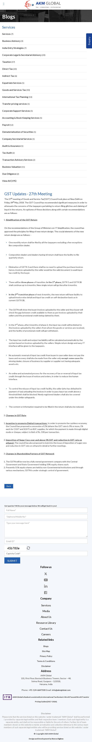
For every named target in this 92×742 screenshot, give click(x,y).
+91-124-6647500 (36, 690)
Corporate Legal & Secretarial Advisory (21, 55)
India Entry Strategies (13, 47)
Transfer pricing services (14, 103)
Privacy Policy (46, 656)
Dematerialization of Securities (17, 131)
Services (6, 33)
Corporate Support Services (16, 110)
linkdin (46, 586)
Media (46, 611)
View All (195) (9, 180)
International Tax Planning (15, 96)
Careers (46, 634)
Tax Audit (7, 152)
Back (9, 486)
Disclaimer (46, 666)
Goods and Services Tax (14, 89)
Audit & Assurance (11, 145)
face (46, 592)
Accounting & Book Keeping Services (20, 117)
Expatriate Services (12, 82)
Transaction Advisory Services (17, 159)
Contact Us (46, 628)
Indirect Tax (8, 75)
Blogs (46, 646)
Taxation (6, 61)
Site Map (46, 651)
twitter (46, 573)
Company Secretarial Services (17, 138)
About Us (46, 616)
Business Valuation (11, 166)
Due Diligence (9, 173)
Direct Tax (7, 68)
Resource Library (46, 622)
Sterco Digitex (57, 739)
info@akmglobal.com (60, 690)
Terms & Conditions (46, 661)
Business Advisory (11, 40)
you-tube (46, 580)
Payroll (5, 124)
